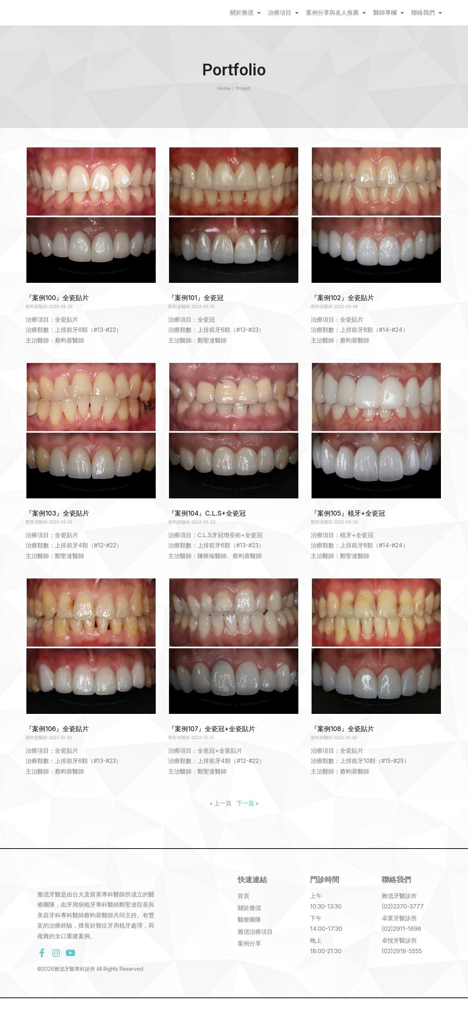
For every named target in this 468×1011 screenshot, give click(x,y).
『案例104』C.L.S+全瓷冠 (207, 513)
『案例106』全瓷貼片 (57, 729)
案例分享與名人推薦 (336, 12)
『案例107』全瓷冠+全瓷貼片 (211, 729)
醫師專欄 (388, 12)
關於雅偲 (245, 12)
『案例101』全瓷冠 (195, 298)
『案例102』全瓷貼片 (342, 298)
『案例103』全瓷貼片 (57, 513)
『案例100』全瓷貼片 (57, 298)
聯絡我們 (426, 12)
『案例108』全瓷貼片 (342, 729)
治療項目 (283, 12)
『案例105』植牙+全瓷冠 (348, 513)
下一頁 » (247, 803)
